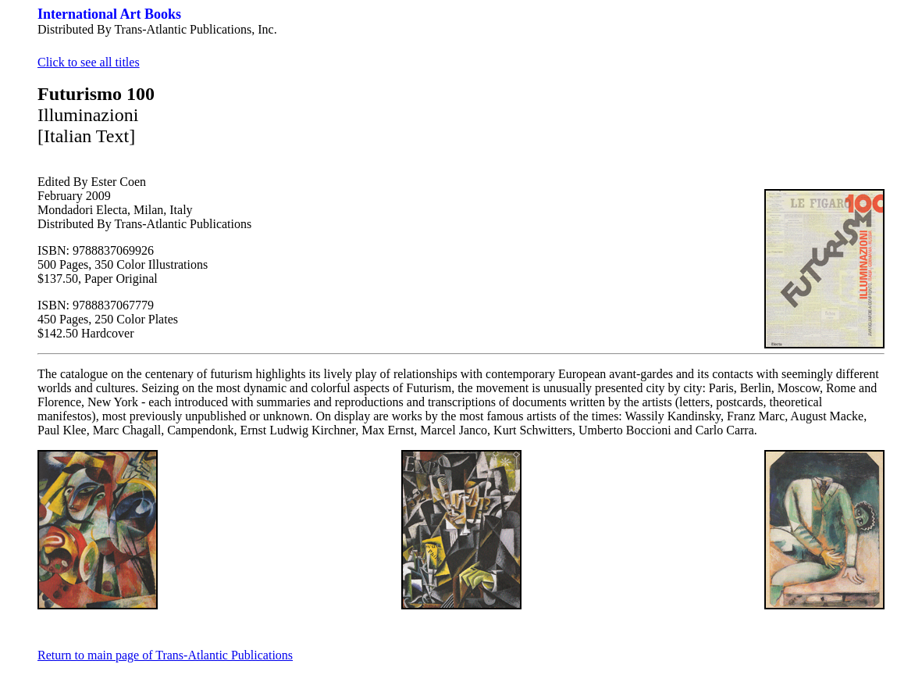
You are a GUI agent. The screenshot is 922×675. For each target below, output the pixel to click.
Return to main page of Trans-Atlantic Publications (165, 655)
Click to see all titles (88, 62)
